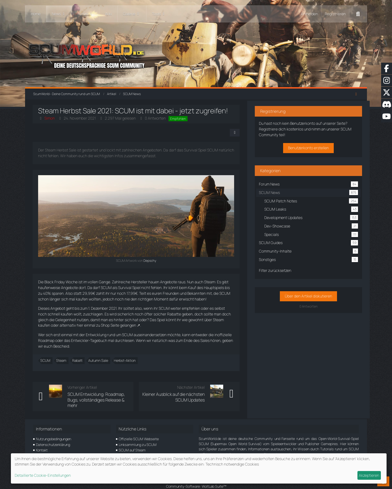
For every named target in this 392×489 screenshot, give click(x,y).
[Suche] (358, 14)
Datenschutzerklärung (53, 433)
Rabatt (78, 355)
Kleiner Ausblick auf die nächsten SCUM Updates (189, 391)
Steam (62, 355)
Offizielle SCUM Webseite (139, 427)
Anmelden (309, 13)
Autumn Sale (99, 355)
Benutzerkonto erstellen (315, 146)
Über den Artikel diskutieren (315, 294)
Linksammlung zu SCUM (138, 433)
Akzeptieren (369, 475)
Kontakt (42, 438)
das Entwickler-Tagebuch (69, 340)
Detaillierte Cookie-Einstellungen (43, 475)
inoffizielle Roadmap (232, 334)
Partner (41, 450)
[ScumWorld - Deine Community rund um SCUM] (196, 54)
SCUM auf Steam (132, 438)
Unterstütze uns (48, 444)
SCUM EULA (128, 444)
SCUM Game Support (135, 450)
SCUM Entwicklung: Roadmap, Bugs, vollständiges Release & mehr (102, 391)
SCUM (46, 355)
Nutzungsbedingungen (53, 427)
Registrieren (335, 13)
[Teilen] (250, 132)
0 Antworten (155, 118)
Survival (125, 287)
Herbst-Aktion (125, 355)
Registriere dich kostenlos (309, 127)
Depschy (158, 260)
